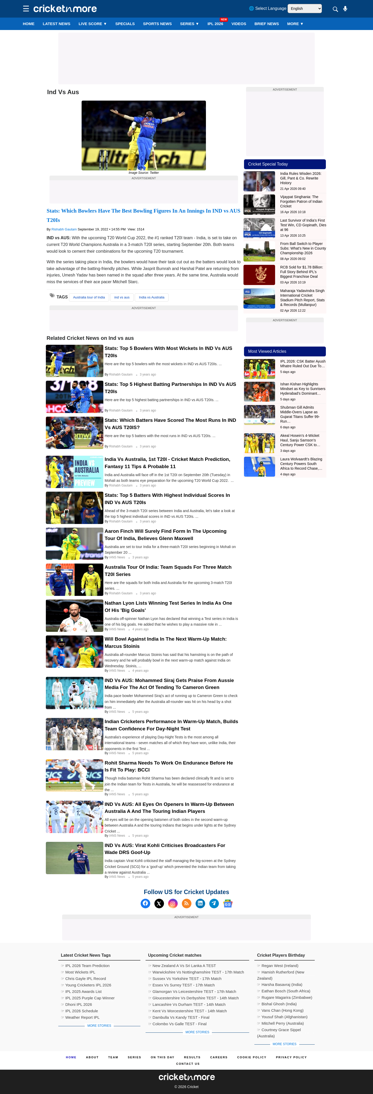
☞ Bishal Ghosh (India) (277, 1004)
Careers (219, 1057)
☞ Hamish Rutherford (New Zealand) (280, 973)
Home (28, 23)
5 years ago (140, 712)
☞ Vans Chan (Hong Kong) (280, 1010)
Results (192, 1057)
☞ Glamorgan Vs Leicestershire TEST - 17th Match (192, 991)
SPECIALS (125, 23)
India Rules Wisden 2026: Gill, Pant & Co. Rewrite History (301, 178)
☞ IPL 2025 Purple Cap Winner (88, 998)
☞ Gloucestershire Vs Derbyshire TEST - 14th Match (193, 998)
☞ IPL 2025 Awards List (81, 991)
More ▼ (295, 23)
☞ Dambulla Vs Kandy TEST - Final (179, 1017)
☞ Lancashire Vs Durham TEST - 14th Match (187, 1004)
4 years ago (140, 629)
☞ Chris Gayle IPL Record (83, 978)
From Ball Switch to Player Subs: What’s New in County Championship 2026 (303, 248)
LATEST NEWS (56, 23)
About (92, 1057)
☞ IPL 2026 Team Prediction (85, 965)
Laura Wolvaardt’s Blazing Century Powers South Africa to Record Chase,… (301, 463)
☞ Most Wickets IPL (78, 972)
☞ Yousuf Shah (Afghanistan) (282, 1017)
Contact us (188, 1063)
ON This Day (163, 1057)
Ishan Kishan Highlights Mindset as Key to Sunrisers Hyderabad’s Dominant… (302, 388)
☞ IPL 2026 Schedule (79, 1011)
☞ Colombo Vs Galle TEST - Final (177, 1024)
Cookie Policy (252, 1057)
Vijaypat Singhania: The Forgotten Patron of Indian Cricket (301, 201)
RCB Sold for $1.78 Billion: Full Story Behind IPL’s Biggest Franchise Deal (301, 272)
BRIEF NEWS (267, 23)
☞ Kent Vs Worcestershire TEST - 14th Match (187, 1011)
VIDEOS (239, 23)
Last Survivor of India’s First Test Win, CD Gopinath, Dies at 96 (303, 225)
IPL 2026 (215, 23)
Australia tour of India (89, 297)
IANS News (117, 557)
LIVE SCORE (92, 23)
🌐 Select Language (267, 8)
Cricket (193, 1087)
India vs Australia (151, 297)
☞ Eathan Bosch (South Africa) (283, 991)
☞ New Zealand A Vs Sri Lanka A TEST (182, 965)
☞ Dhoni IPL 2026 (76, 1004)
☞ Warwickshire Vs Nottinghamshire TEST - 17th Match (196, 972)
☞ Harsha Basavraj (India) (279, 984)
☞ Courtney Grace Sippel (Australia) (279, 1030)
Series (189, 23)
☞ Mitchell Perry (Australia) (280, 1023)
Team (113, 1057)
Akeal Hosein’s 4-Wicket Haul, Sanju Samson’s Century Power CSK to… (300, 440)
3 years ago (148, 374)
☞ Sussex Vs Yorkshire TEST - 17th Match (184, 978)
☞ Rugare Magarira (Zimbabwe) (284, 997)
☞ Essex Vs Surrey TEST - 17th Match (181, 985)
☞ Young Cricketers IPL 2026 (86, 985)
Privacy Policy (291, 1057)
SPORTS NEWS (157, 23)
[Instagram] (173, 903)
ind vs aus (122, 297)
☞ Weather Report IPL (80, 1017)
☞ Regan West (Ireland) (277, 965)
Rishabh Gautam (64, 229)
